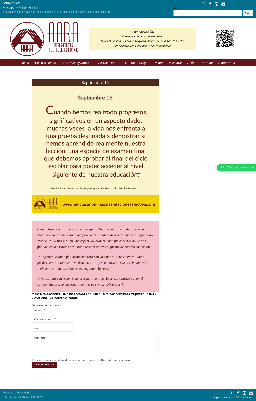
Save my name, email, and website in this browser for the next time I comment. (83, 360)
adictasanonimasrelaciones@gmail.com (86, 11)
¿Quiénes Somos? (45, 63)
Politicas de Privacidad (16, 392)
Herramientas (107, 63)
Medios (192, 63)
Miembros (176, 63)
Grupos (144, 63)
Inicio (25, 63)
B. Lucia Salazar (244, 397)
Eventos (159, 63)
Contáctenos (226, 63)
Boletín (130, 63)
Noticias (207, 63)
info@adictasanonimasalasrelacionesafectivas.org (32, 11)
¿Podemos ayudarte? (76, 63)
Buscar (176, 8)
